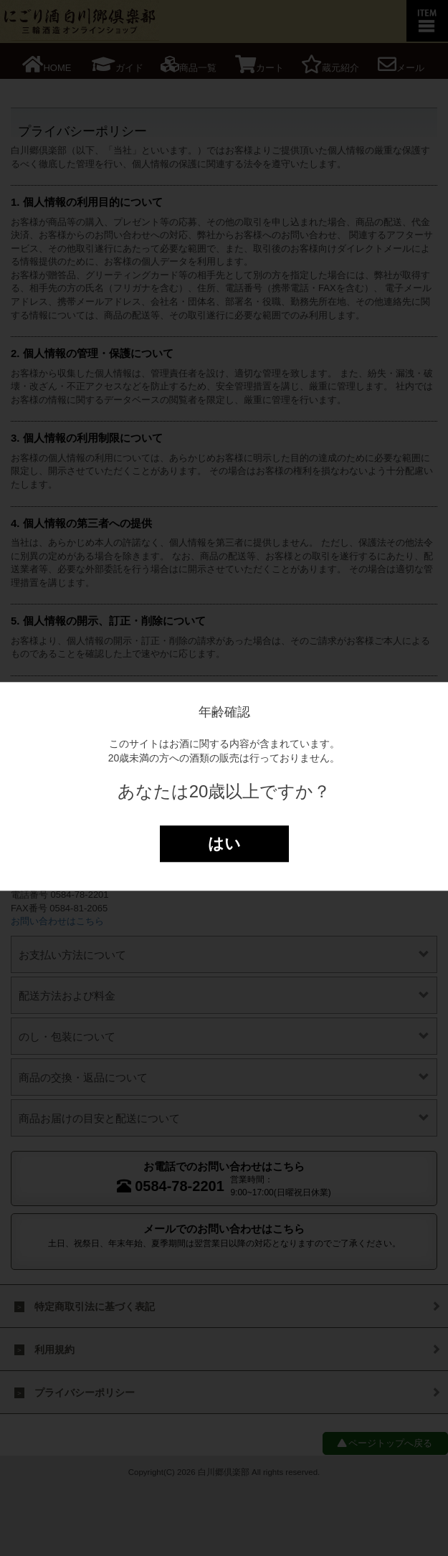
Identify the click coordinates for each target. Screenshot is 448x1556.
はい (224, 844)
